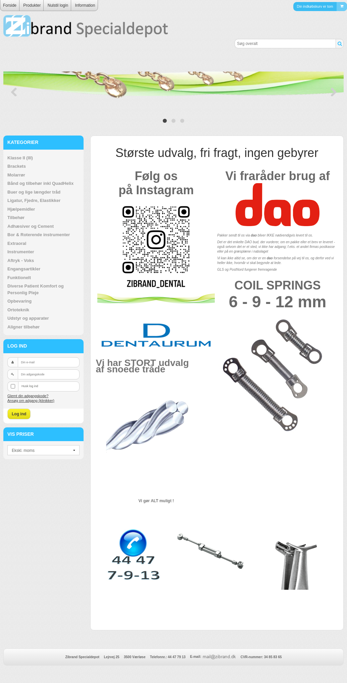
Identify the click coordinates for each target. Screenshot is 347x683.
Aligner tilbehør (23, 326)
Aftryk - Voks (20, 260)
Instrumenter (20, 251)
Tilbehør (15, 217)
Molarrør (16, 174)
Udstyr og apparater (28, 318)
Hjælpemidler (21, 209)
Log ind (19, 414)
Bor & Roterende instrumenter (38, 234)
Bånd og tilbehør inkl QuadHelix (40, 183)
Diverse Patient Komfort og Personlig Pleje (35, 289)
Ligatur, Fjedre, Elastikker (33, 200)
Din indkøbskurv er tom (322, 6)
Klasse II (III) (20, 157)
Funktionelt (19, 277)
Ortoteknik (18, 309)
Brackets (16, 166)
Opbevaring (19, 301)
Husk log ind (29, 386)
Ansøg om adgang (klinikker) (30, 401)
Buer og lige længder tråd (33, 192)
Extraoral (16, 243)
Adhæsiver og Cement (30, 226)
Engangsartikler (23, 268)
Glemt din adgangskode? (27, 396)
